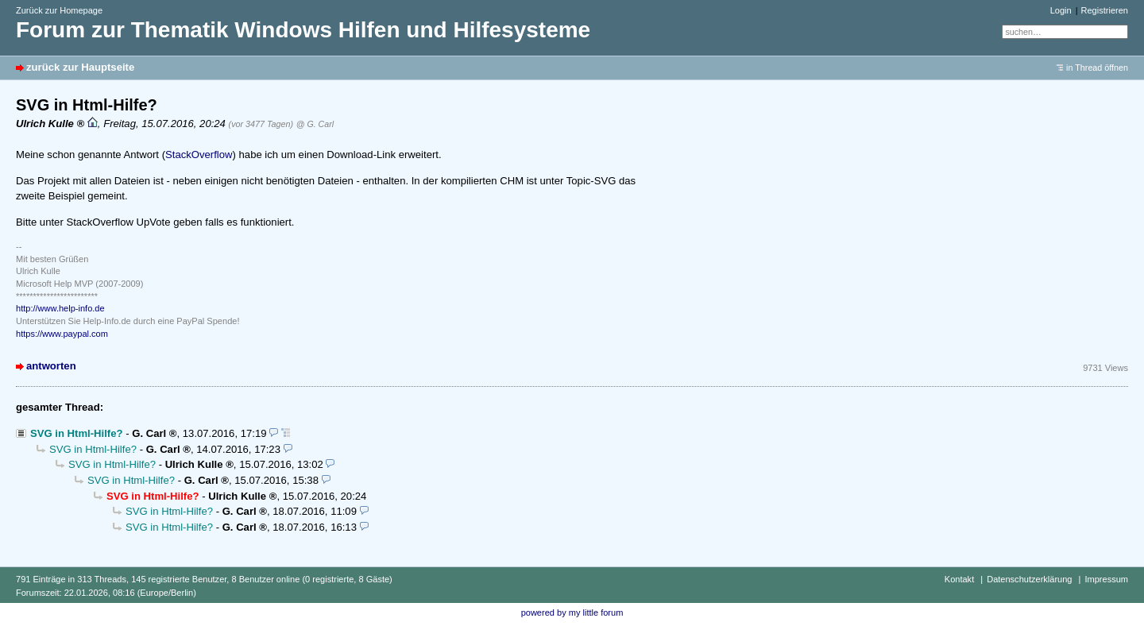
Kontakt (959, 579)
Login (1061, 10)
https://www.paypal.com (62, 333)
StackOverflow (199, 154)
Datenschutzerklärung (1029, 579)
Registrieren (1104, 10)
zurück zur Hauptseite (80, 67)
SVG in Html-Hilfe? (76, 433)
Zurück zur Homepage (59, 10)
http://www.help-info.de (60, 308)
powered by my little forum (572, 612)
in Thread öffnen (1097, 67)
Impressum (1106, 579)
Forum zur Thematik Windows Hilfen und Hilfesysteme (303, 29)
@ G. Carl (315, 124)
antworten (51, 366)
